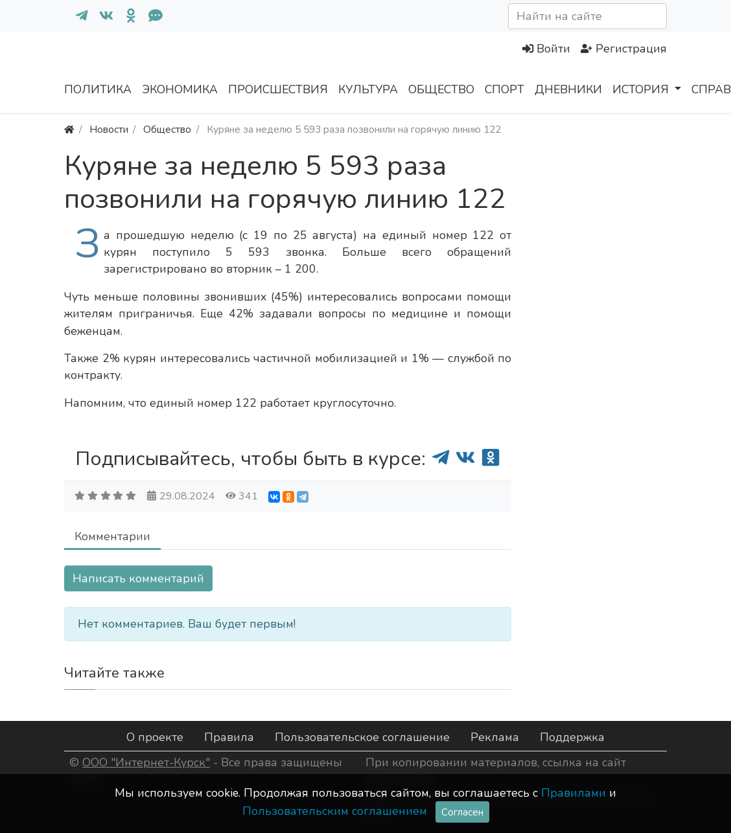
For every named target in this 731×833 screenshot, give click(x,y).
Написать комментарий (138, 578)
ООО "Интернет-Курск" (146, 762)
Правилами (573, 793)
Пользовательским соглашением (334, 811)
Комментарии (112, 536)
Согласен (462, 812)
